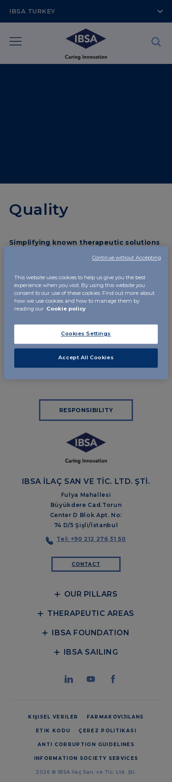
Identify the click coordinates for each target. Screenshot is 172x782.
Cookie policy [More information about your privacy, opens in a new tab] (66, 309)
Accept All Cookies (86, 358)
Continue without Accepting (126, 258)
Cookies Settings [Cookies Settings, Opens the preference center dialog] (86, 334)
